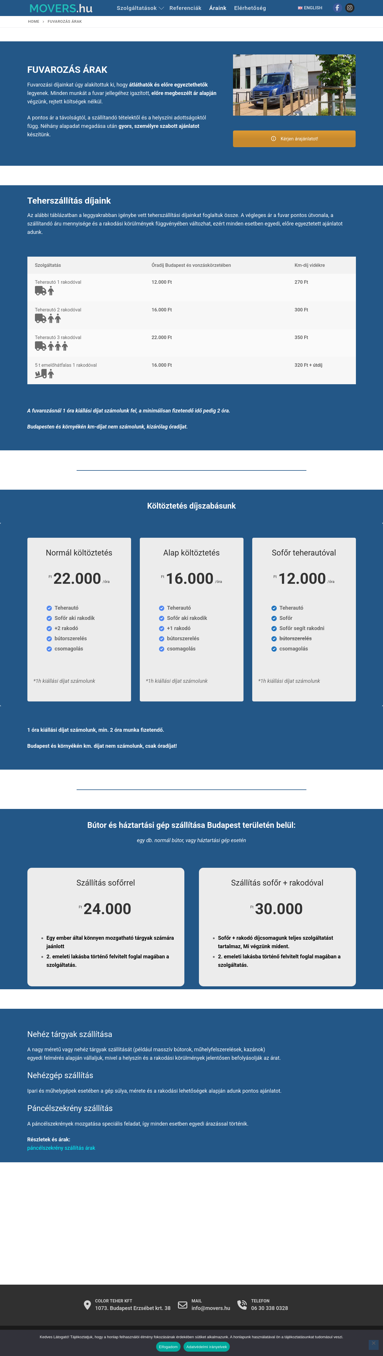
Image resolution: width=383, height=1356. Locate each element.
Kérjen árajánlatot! (294, 139)
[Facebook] (337, 8)
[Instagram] (349, 8)
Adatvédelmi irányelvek (206, 1347)
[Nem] (374, 1345)
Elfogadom (168, 1347)
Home (33, 21)
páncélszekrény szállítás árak (61, 1148)
